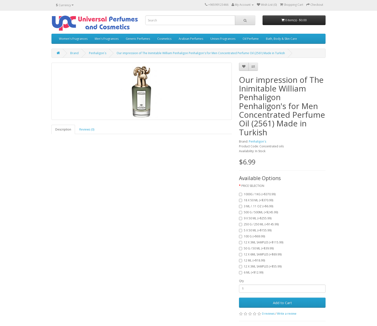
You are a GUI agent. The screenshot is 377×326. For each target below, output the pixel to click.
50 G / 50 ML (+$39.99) (256, 248)
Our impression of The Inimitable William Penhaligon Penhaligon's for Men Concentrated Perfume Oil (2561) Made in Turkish (201, 53)
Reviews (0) (86, 129)
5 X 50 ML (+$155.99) (255, 230)
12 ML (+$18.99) (252, 260)
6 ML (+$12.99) (251, 272)
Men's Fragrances (107, 39)
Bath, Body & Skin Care (281, 39)
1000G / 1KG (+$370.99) (257, 194)
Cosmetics (164, 39)
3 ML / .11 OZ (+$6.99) (256, 206)
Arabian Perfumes (191, 39)
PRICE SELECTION (252, 186)
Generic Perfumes (138, 39)
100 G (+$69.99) (252, 236)
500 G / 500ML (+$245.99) (258, 212)
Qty (241, 281)
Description (63, 129)
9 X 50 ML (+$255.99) (255, 218)
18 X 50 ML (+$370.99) (256, 200)
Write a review (286, 314)
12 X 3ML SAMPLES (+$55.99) (260, 266)
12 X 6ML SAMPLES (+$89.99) (260, 254)
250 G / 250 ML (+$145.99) (259, 224)
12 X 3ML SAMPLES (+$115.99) (261, 242)
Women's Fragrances (73, 39)
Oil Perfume (251, 39)
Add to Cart (282, 302)
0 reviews (268, 314)
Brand (74, 53)
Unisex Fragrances (222, 39)
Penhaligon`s (97, 53)
